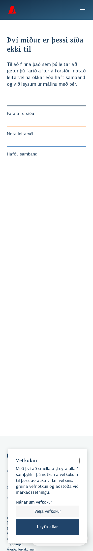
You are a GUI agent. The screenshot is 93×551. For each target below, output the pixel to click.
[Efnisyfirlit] (83, 10)
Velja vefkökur (47, 511)
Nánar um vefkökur (34, 502)
